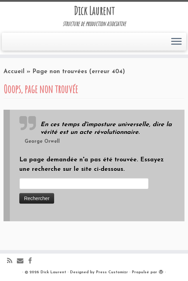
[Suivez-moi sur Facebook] (32, 261)
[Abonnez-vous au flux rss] (12, 261)
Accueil (14, 72)
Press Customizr (112, 272)
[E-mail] (22, 261)
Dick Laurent (94, 11)
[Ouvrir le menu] (176, 42)
